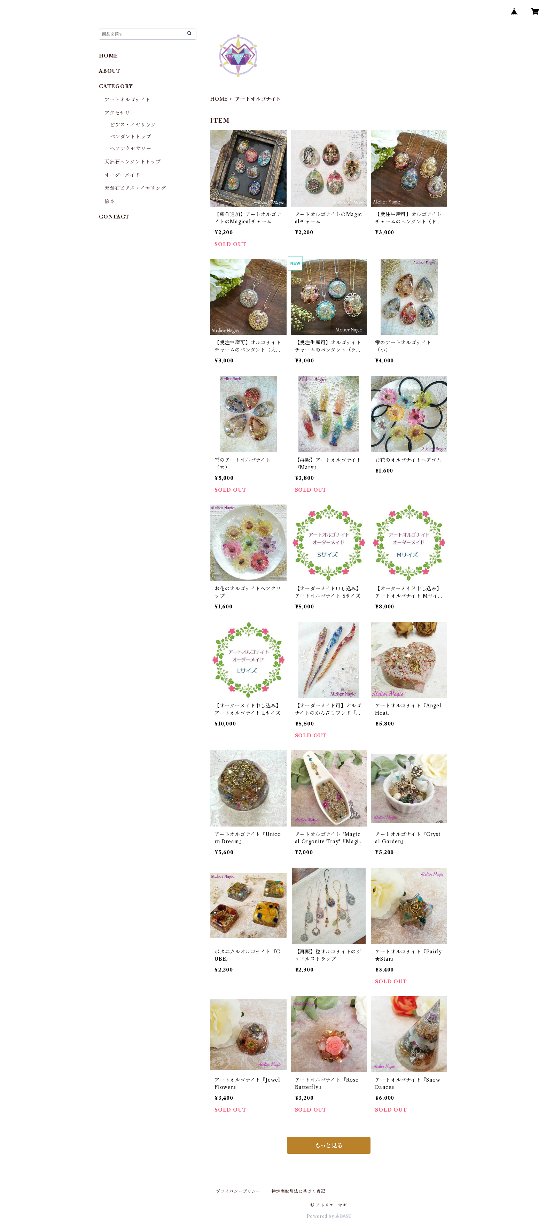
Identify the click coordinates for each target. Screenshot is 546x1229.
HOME (219, 99)
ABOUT (109, 71)
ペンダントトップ (130, 136)
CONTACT (114, 217)
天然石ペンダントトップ (132, 162)
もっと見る (329, 1145)
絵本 (109, 201)
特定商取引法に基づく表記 (298, 1191)
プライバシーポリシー (238, 1191)
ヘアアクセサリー (130, 148)
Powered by (329, 1216)
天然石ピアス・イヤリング (135, 188)
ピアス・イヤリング (133, 125)
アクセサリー (119, 113)
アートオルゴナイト (127, 100)
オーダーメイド (122, 175)
